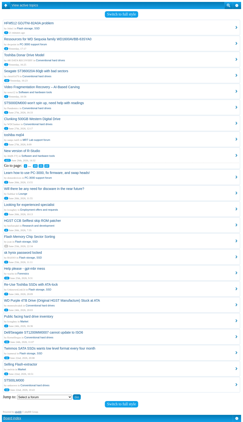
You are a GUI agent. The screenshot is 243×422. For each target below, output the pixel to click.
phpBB (18, 412)
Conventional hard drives (50, 60)
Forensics (23, 273)
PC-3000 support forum (33, 44)
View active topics (25, 5)
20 (35, 165)
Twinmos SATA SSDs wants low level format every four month (49, 348)
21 (41, 165)
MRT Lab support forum (36, 139)
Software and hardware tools (35, 92)
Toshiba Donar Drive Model (24, 55)
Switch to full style (121, 14)
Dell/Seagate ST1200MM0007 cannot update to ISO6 (43, 332)
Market (24, 321)
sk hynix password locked (23, 252)
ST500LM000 (14, 380)
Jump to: (9, 397)
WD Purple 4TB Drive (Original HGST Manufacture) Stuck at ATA (52, 300)
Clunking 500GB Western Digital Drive (32, 119)
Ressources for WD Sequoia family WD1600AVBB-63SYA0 (47, 39)
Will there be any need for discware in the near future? (44, 189)
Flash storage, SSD (28, 28)
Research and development (38, 225)
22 (46, 165)
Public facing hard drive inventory (28, 316)
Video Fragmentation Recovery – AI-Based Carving (42, 87)
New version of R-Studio (22, 151)
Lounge (23, 193)
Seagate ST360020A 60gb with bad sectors (36, 71)
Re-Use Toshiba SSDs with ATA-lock (31, 284)
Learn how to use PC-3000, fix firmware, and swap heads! (47, 173)
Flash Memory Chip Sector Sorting (29, 237)
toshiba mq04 (14, 135)
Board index (12, 418)
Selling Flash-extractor (20, 364)
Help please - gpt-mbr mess (24, 268)
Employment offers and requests (39, 209)
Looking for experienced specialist (29, 205)
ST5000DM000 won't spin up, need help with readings (44, 103)
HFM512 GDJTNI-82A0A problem (29, 23)
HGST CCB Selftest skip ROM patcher (32, 221)
